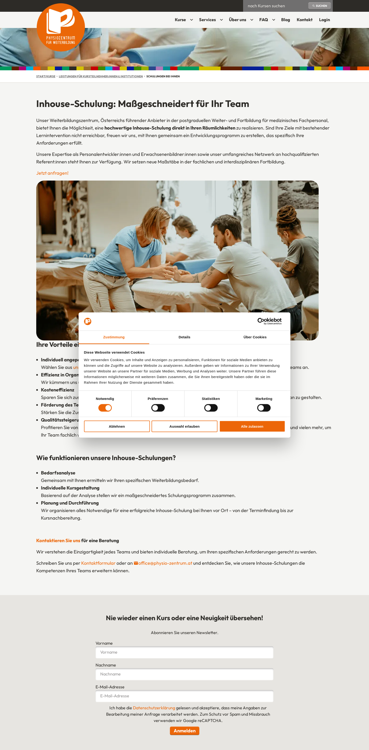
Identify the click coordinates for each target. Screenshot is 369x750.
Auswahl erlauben (184, 426)
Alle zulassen (252, 426)
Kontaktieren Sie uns (58, 540)
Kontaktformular (98, 563)
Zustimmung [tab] (114, 337)
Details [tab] (184, 337)
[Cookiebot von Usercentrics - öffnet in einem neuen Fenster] (264, 321)
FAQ (263, 19)
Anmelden (185, 731)
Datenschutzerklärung (154, 708)
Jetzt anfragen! (52, 173)
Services (207, 19)
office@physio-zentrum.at (165, 563)
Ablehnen (117, 426)
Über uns (237, 19)
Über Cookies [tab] (255, 337)
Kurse (180, 19)
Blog (285, 19)
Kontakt (305, 19)
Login (326, 21)
